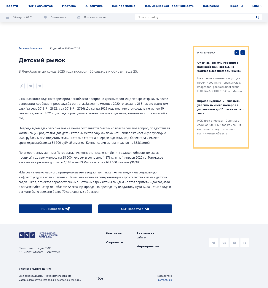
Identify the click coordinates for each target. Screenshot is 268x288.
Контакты (114, 233)
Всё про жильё (123, 6)
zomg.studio (165, 280)
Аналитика (94, 6)
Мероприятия (147, 246)
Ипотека (69, 6)
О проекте (114, 242)
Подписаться (58, 17)
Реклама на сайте (145, 235)
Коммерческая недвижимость (169, 6)
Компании (211, 6)
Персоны (236, 6)
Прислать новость (95, 17)
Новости (11, 6)
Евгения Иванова (30, 48)
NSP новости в (55, 209)
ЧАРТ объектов (40, 6)
